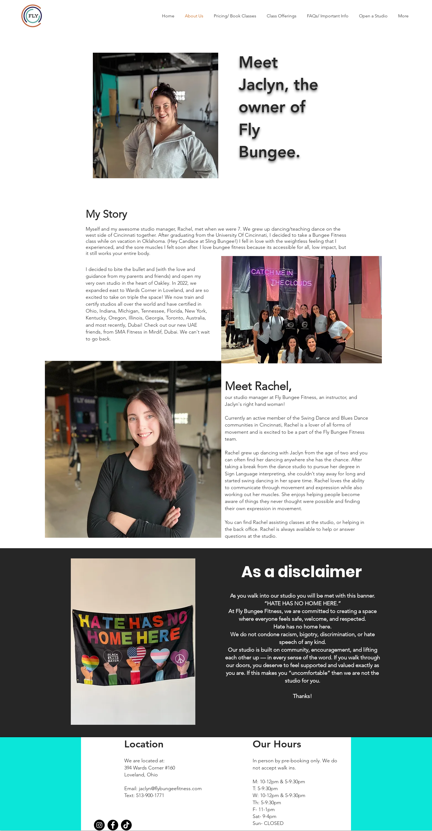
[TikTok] (126, 825)
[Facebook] (112, 825)
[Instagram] (99, 825)
